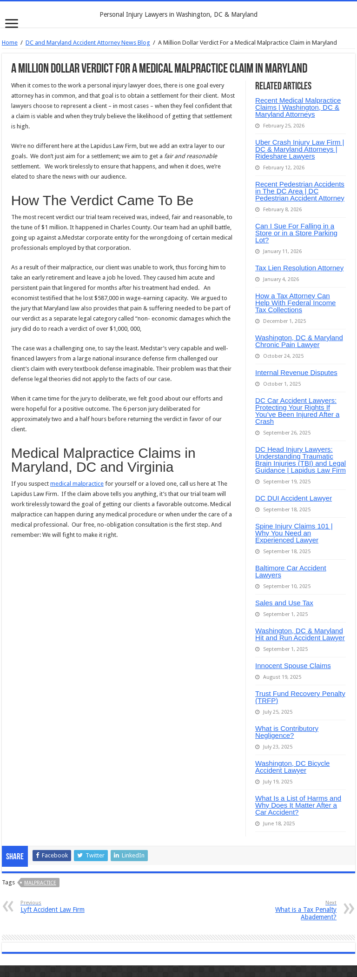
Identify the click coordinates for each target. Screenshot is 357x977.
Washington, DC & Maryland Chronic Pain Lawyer (299, 341)
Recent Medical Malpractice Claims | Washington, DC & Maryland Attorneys (298, 107)
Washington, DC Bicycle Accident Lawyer (292, 766)
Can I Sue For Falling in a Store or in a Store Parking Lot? (296, 233)
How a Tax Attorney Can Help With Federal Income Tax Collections (295, 303)
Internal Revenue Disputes (296, 372)
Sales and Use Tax (284, 603)
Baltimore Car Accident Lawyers (290, 571)
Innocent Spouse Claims (293, 665)
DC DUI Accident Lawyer (293, 498)
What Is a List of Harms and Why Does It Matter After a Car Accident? (298, 805)
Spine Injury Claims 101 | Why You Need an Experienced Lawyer (293, 533)
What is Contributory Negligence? (286, 731)
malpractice (40, 883)
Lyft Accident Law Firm (68, 906)
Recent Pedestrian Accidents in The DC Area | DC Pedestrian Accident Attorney (299, 191)
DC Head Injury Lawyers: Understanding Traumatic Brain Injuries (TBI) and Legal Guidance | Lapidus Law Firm (300, 459)
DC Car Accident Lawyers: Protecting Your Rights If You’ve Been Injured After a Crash (297, 410)
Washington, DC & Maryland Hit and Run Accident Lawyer (300, 634)
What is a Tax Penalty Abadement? (289, 910)
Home (10, 42)
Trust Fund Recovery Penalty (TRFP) (300, 696)
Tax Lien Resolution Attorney (299, 268)
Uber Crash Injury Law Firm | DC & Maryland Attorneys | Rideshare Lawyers (299, 149)
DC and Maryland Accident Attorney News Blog (88, 42)
